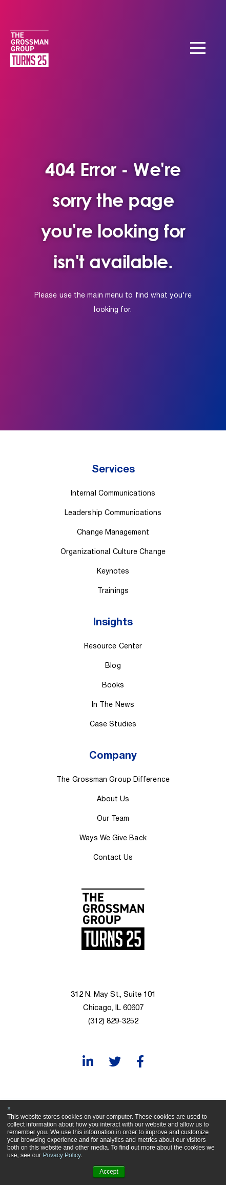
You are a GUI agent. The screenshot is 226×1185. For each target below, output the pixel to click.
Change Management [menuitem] (113, 532)
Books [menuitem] (113, 685)
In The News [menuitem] (113, 705)
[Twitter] (115, 1062)
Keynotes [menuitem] (113, 571)
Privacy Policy (61, 1155)
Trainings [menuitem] (113, 591)
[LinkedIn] (88, 1062)
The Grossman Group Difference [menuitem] (113, 780)
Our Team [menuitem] (113, 819)
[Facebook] (140, 1062)
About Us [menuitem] (113, 799)
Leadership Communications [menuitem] (113, 513)
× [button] (9, 1108)
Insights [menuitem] (113, 622)
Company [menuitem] (113, 756)
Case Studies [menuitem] (113, 724)
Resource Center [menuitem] (113, 646)
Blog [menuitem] (112, 666)
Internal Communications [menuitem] (113, 493)
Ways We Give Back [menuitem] (113, 838)
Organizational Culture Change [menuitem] (113, 552)
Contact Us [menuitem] (113, 858)
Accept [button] (108, 1171)
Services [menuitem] (113, 470)
